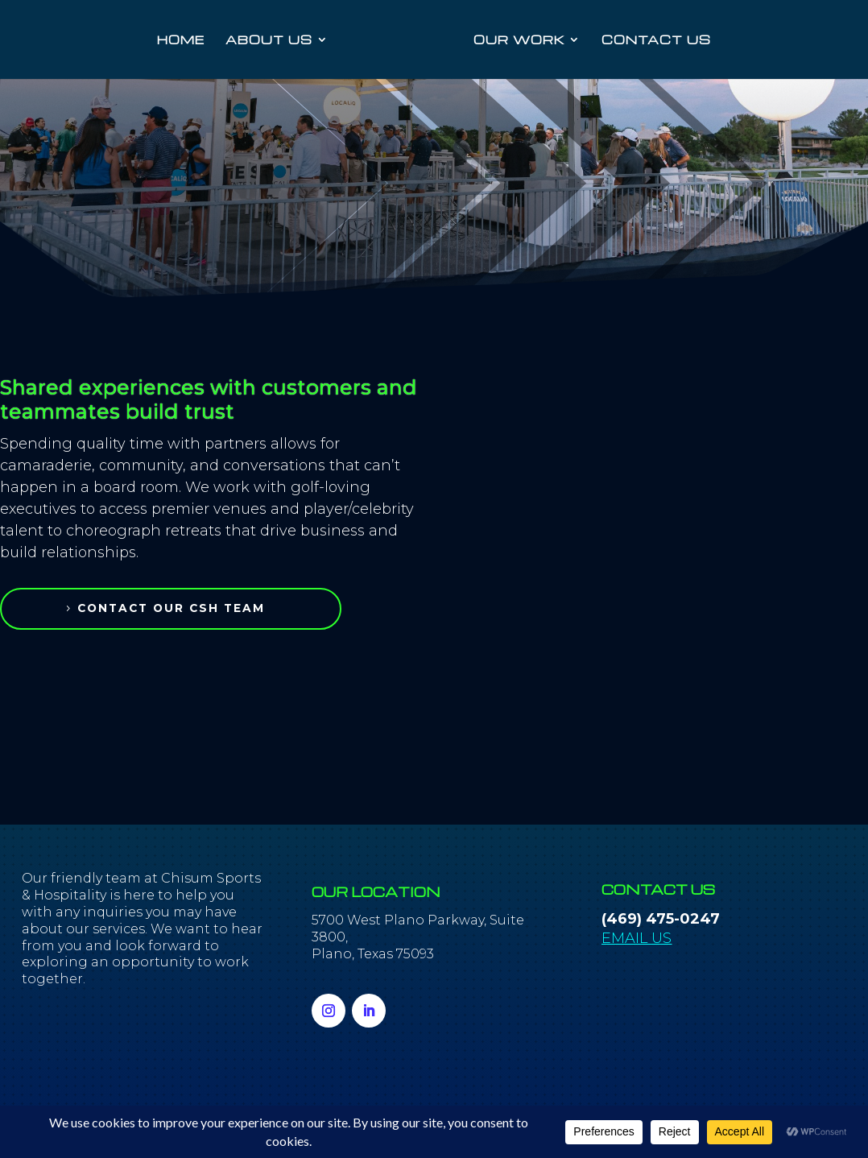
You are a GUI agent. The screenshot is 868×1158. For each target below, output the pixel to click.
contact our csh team (179, 608)
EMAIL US (636, 938)
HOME (181, 40)
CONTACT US (655, 40)
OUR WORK (518, 40)
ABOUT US (269, 40)
